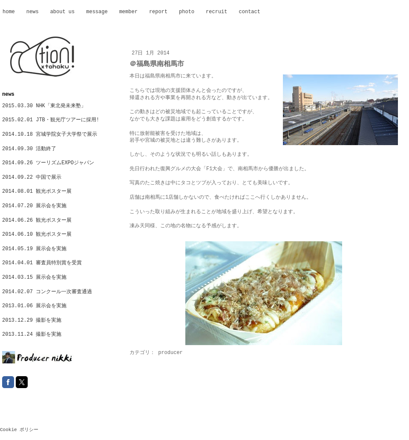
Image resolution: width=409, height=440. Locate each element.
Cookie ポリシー (19, 429)
